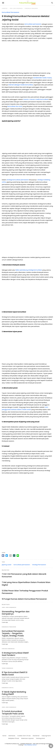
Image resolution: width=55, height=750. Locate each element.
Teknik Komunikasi (7, 668)
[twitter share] (7, 555)
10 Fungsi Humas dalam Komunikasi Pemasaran (24, 599)
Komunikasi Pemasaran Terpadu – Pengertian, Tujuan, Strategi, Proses (13, 633)
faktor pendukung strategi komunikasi (29, 270)
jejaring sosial (6, 565)
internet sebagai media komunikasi (20, 85)
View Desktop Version (30, 745)
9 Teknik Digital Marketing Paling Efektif (14, 693)
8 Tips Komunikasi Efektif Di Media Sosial (14, 673)
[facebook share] (3, 555)
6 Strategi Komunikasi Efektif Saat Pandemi (15, 654)
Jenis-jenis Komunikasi (16, 8)
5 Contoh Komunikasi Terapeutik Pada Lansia (12, 712)
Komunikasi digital (8, 687)
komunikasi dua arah (15, 106)
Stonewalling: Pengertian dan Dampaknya (15, 612)
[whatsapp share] (14, 555)
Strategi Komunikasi (8, 648)
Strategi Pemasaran (39, 565)
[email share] (10, 555)
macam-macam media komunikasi (35, 99)
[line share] (18, 555)
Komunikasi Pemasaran (31, 8)
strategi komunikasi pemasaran (18, 180)
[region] (27, 57)
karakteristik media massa (42, 78)
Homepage (5, 8)
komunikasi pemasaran (22, 565)
